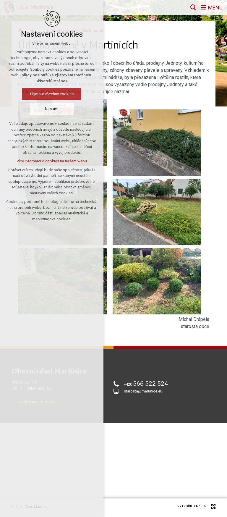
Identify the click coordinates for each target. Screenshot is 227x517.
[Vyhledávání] (193, 7)
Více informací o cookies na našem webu (42, 161)
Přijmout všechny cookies (42, 94)
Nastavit (42, 108)
